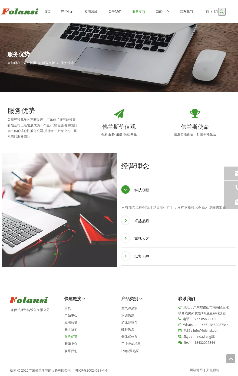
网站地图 (196, 370)
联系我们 (70, 351)
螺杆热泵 (127, 329)
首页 (67, 308)
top (230, 358)
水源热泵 (127, 315)
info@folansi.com (206, 330)
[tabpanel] (59, 210)
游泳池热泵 (129, 322)
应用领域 (70, 322)
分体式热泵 (129, 336)
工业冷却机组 (131, 343)
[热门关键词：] (222, 12)
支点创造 (212, 370)
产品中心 (70, 315)
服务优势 (70, 336)
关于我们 (70, 329)
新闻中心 (70, 343)
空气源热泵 (129, 308)
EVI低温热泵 (130, 351)
